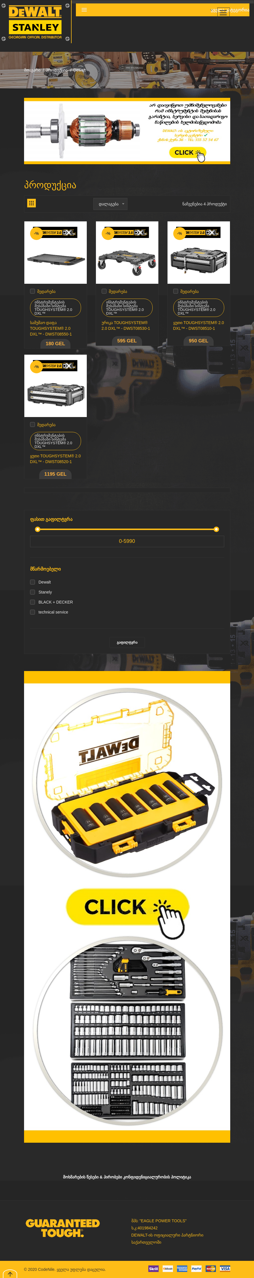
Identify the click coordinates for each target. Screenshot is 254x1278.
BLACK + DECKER (56, 602)
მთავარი (32, 70)
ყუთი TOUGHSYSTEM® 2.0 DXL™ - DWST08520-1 (55, 459)
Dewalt (45, 582)
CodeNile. (47, 1269)
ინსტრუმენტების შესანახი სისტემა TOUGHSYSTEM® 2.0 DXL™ (53, 307)
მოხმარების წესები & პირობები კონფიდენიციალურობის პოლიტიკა (127, 1177)
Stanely (45, 592)
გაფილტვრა (127, 642)
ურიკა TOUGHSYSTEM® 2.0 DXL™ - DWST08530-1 (126, 325)
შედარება (46, 291)
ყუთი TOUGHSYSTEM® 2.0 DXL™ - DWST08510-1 (198, 325)
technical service (53, 612)
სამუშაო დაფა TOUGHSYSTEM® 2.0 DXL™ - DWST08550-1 (51, 328)
